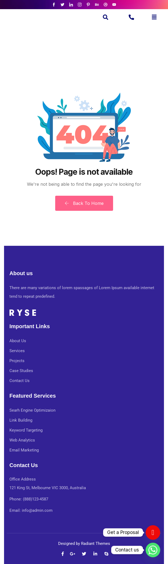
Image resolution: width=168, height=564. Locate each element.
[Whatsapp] (153, 550)
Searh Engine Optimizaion (32, 410)
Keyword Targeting (26, 430)
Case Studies (21, 370)
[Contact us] (153, 532)
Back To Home (84, 203)
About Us (17, 340)
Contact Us (19, 380)
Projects (16, 360)
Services (17, 350)
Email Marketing (24, 450)
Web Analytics (22, 440)
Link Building (20, 420)
